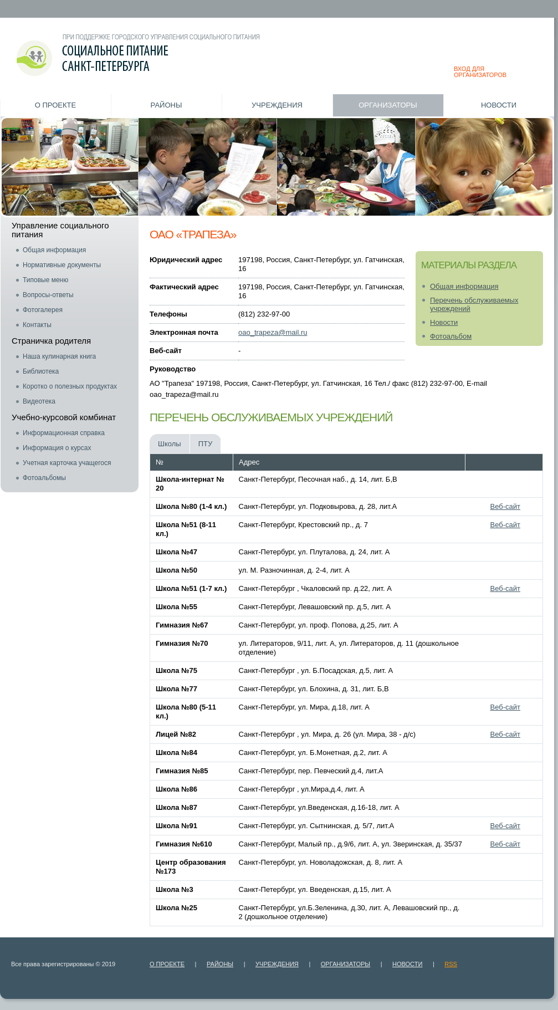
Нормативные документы (62, 265)
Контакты (37, 325)
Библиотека (41, 371)
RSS (450, 964)
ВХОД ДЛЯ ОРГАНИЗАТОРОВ (480, 71)
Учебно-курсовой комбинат (64, 417)
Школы (169, 444)
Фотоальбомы (44, 478)
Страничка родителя (51, 340)
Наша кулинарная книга (59, 356)
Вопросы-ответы (48, 295)
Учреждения (277, 105)
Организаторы (388, 105)
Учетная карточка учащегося (67, 463)
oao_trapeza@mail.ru (272, 332)
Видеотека (39, 401)
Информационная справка (64, 433)
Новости (498, 105)
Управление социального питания (60, 230)
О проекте (55, 105)
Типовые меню (45, 280)
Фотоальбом (451, 336)
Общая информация (54, 250)
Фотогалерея (43, 310)
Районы (166, 105)
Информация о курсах (57, 448)
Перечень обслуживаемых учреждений (474, 304)
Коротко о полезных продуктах (70, 386)
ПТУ (205, 444)
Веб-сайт (505, 506)
